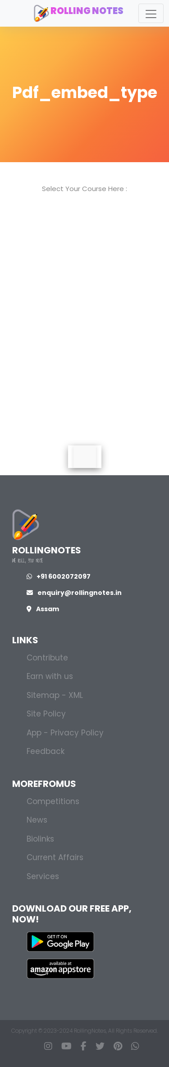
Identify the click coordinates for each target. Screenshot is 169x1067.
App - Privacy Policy (65, 732)
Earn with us (50, 676)
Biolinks (40, 838)
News (37, 819)
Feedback (45, 751)
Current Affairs (55, 857)
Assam (43, 608)
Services (43, 876)
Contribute (47, 657)
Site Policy (46, 713)
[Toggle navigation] (151, 13)
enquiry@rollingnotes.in (74, 592)
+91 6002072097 (59, 576)
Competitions (53, 801)
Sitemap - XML (55, 695)
